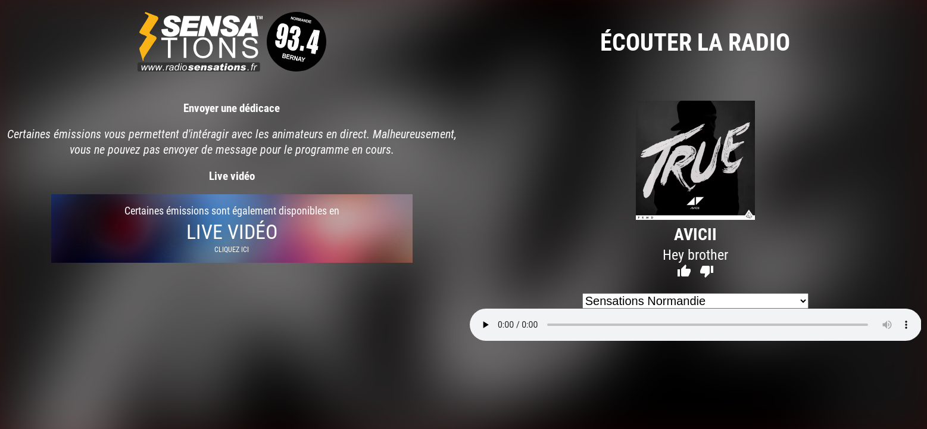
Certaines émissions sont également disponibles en (232, 228)
